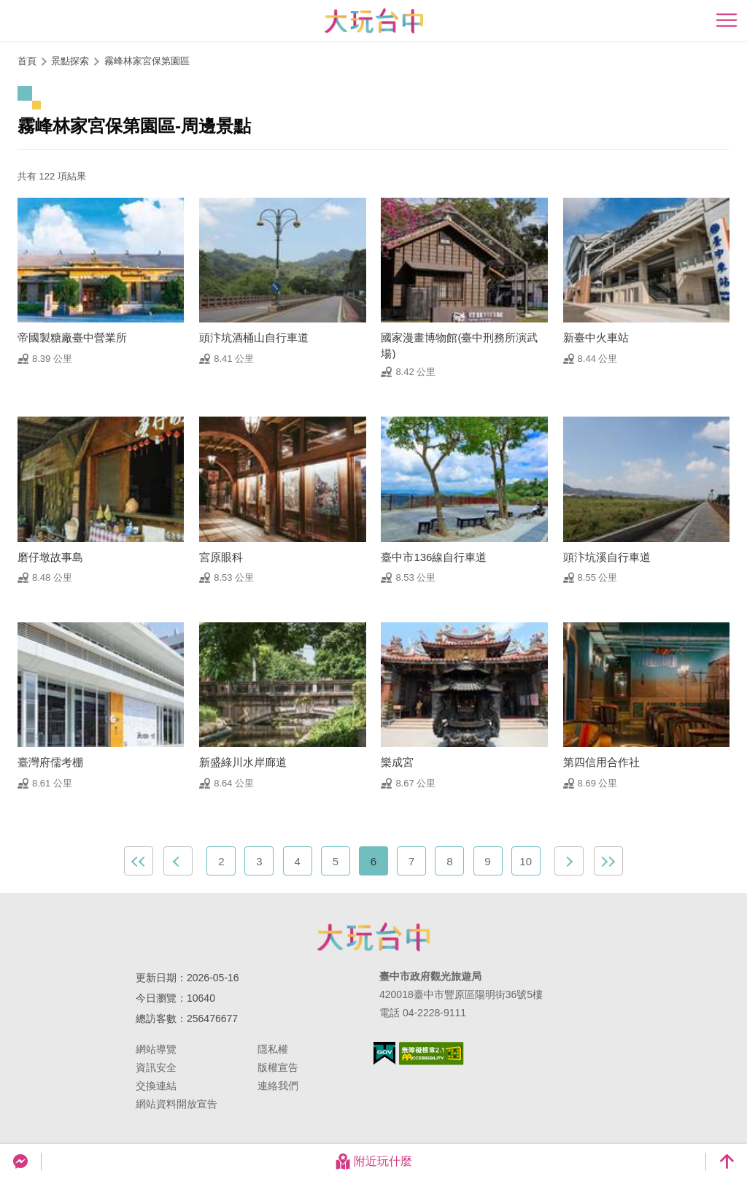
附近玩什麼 (373, 1161)
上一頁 (178, 860)
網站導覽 (156, 1049)
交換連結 (156, 1085)
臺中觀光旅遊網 (374, 21)
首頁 (27, 60)
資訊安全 (156, 1067)
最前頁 (138, 860)
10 (525, 861)
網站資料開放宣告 (176, 1104)
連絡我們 (278, 1085)
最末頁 (608, 860)
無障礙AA (431, 1053)
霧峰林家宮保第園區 (147, 60)
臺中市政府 (373, 936)
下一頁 (569, 860)
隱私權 (273, 1049)
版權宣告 (278, 1067)
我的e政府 (384, 1053)
